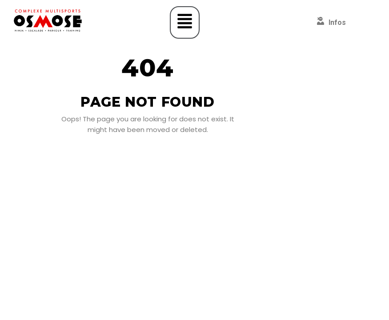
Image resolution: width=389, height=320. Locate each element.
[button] (185, 22)
